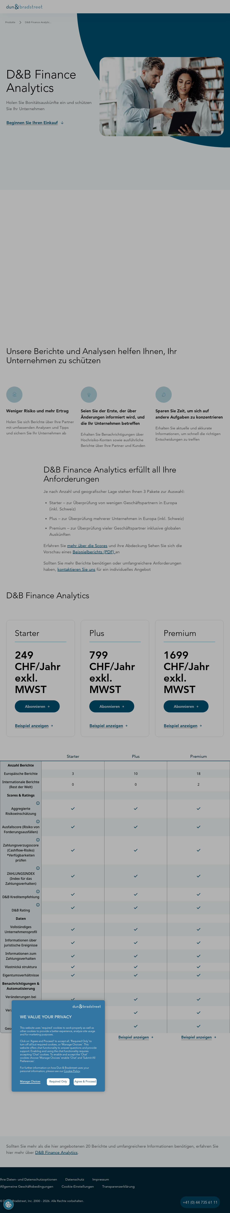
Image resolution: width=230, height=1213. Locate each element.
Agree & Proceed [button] (85, 1081)
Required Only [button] (58, 1081)
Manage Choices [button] (30, 1081)
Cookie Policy (72, 1071)
